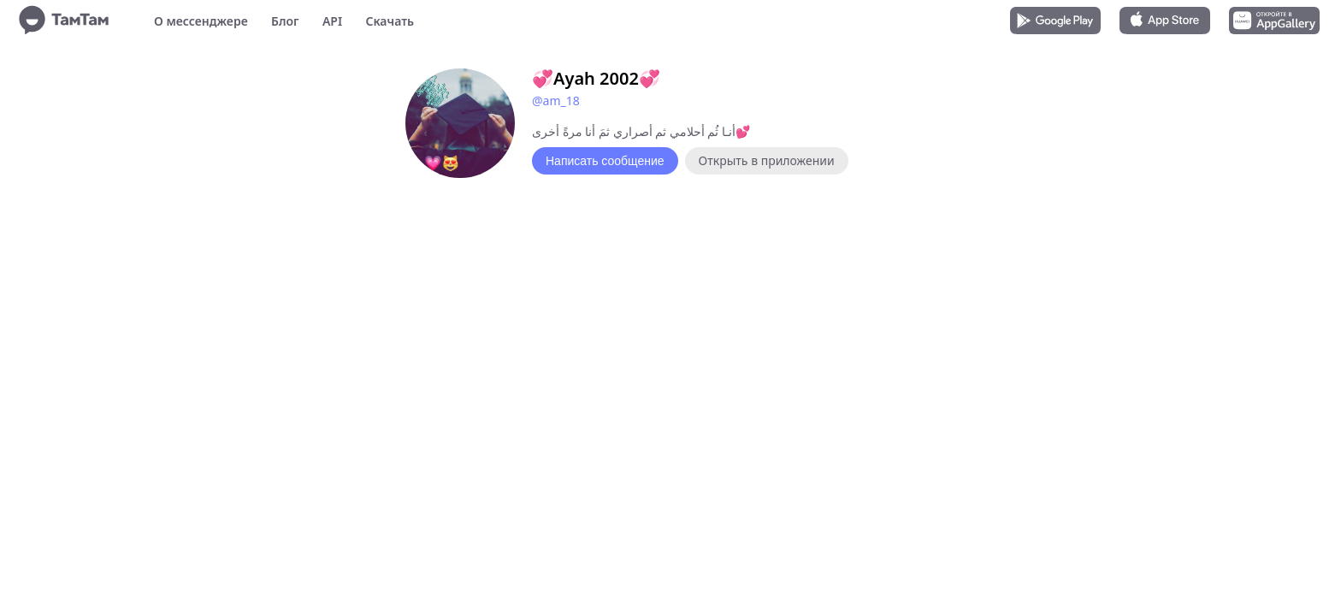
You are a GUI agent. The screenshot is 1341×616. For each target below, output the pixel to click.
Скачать (389, 21)
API (332, 21)
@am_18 (556, 100)
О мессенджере (201, 21)
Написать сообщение (605, 161)
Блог (284, 21)
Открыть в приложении (767, 160)
